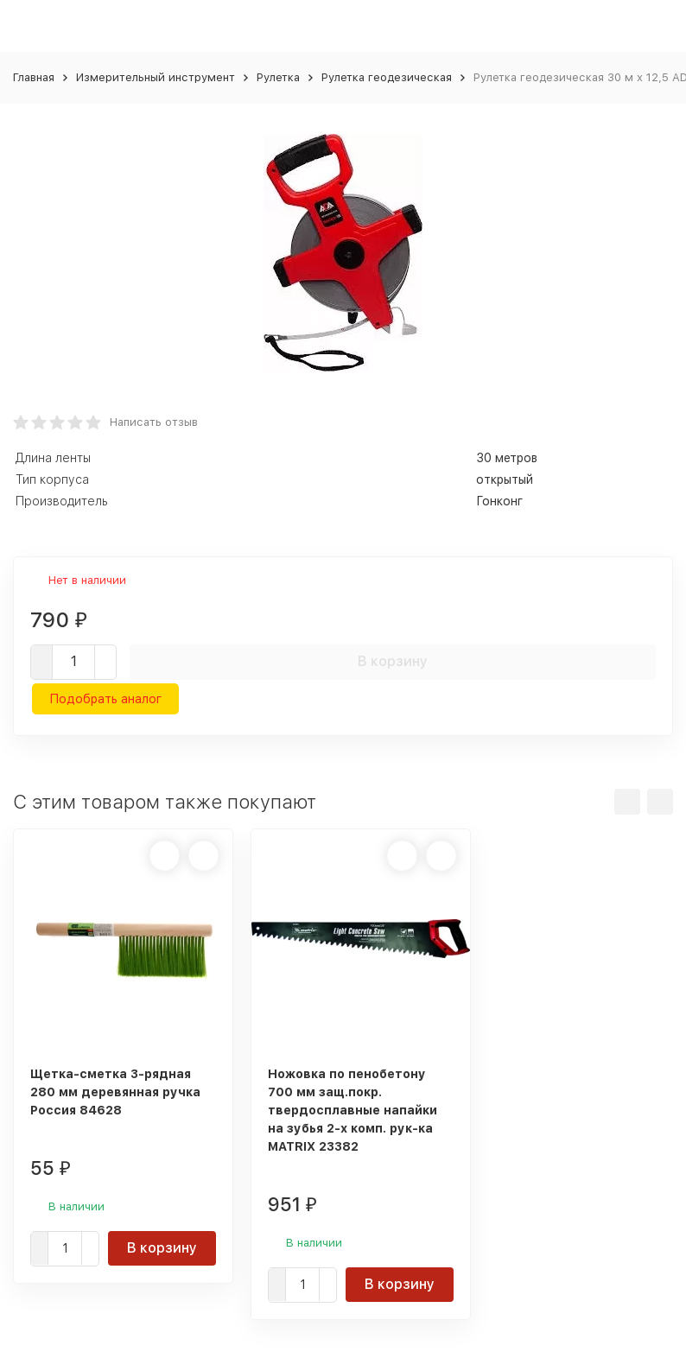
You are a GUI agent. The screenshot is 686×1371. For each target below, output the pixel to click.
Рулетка (278, 77)
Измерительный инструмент (155, 77)
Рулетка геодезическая (386, 77)
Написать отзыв (154, 422)
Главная (33, 77)
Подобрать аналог (105, 699)
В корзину (393, 661)
